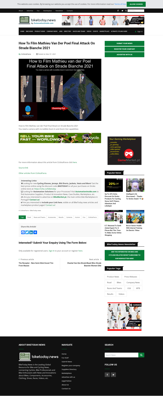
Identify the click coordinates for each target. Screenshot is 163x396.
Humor (77, 217)
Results (61, 217)
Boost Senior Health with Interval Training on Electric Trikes (134, 228)
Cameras (69, 217)
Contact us (34, 199)
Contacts (70, 11)
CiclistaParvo (25, 54)
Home (22, 31)
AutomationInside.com (85, 191)
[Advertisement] (60, 151)
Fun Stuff (65, 358)
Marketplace (47, 11)
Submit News (67, 362)
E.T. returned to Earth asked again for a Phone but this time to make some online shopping (113, 230)
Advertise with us (68, 377)
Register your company (71, 366)
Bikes (119, 282)
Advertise (30, 11)
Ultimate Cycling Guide (119, 31)
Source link (23, 168)
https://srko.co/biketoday (45, 189)
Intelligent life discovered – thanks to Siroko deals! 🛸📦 (135, 196)
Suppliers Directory (69, 369)
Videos (89, 31)
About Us (65, 385)
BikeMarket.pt (59, 197)
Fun (38, 11)
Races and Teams (79, 31)
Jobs (60, 31)
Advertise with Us (124, 55)
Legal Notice (66, 381)
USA (129, 288)
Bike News (29, 31)
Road (29, 217)
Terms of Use (120, 4)
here (75, 162)
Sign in (139, 32)
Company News (52, 31)
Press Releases (130, 277)
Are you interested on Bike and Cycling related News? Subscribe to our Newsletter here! (124, 255)
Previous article (26, 259)
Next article (95, 259)
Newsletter (59, 11)
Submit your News (124, 43)
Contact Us (66, 389)
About (21, 11)
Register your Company (124, 49)
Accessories (52, 217)
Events (95, 31)
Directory (67, 31)
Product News (40, 31)
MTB (138, 288)
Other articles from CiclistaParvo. (33, 173)
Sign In (51, 251)
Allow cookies (136, 4)
